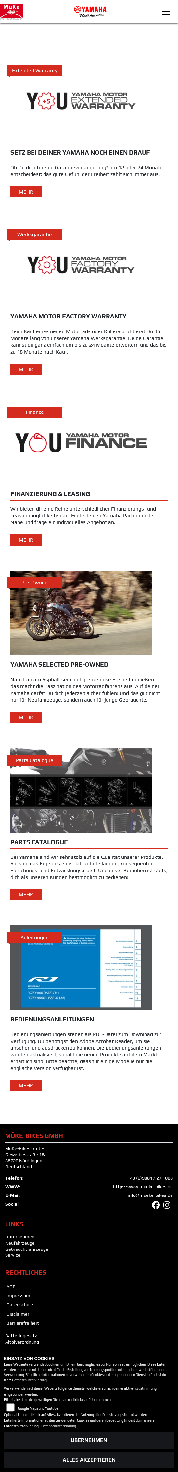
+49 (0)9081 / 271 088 (150, 1178)
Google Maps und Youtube (38, 1408)
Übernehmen (89, 1440)
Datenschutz (19, 1304)
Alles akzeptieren (89, 1460)
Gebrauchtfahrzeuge (26, 1249)
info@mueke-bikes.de (150, 1195)
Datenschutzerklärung (29, 1380)
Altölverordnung (22, 1341)
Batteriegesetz (21, 1335)
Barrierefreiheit (22, 1323)
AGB (11, 1286)
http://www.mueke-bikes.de (143, 1186)
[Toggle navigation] (166, 12)
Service (12, 1255)
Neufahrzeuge (20, 1243)
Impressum (18, 1295)
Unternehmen (19, 1236)
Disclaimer (17, 1314)
